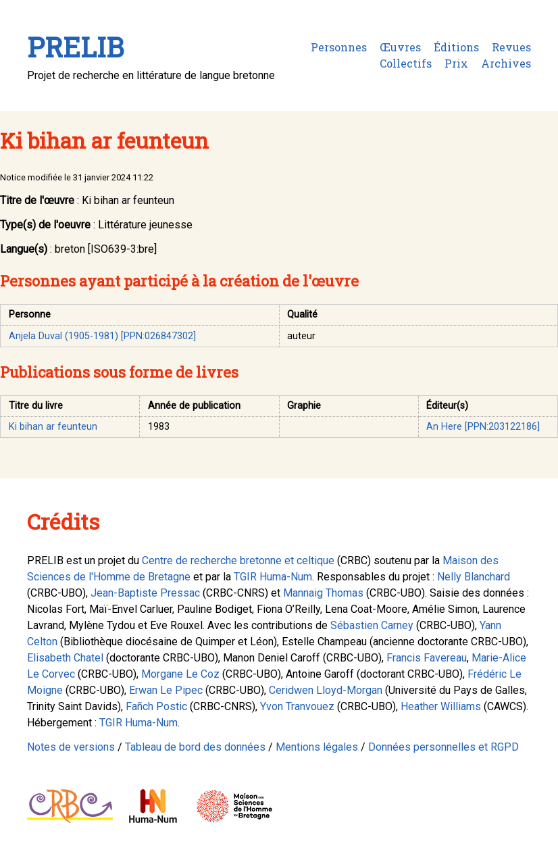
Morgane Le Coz (180, 674)
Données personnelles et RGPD (443, 747)
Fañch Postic (156, 706)
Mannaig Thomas (323, 592)
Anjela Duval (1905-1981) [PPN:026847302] (102, 336)
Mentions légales (317, 747)
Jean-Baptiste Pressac (145, 592)
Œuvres (400, 47)
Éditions (456, 47)
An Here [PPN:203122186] (483, 426)
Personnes (339, 47)
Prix (456, 63)
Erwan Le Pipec (166, 690)
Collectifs (406, 63)
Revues (511, 47)
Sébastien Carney (371, 625)
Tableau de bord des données (195, 747)
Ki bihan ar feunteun (53, 426)
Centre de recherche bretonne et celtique (238, 560)
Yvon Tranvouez (297, 706)
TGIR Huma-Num (273, 576)
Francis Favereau (426, 657)
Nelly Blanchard (473, 576)
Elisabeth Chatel (65, 657)
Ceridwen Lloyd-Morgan (325, 690)
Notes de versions (71, 747)
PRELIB (75, 47)
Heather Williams (441, 706)
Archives (506, 63)
